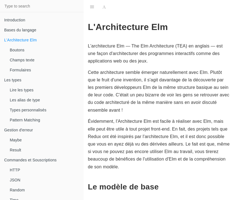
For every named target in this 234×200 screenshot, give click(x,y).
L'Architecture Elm (20, 40)
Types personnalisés (28, 110)
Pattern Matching (25, 120)
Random (17, 190)
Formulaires (20, 70)
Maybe (16, 140)
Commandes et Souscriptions (30, 160)
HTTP (15, 170)
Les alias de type (25, 100)
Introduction (14, 20)
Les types (12, 80)
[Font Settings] (104, 7)
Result (15, 150)
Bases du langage (20, 30)
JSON (15, 180)
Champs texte (22, 60)
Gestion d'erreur (18, 130)
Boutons (17, 50)
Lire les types (21, 90)
